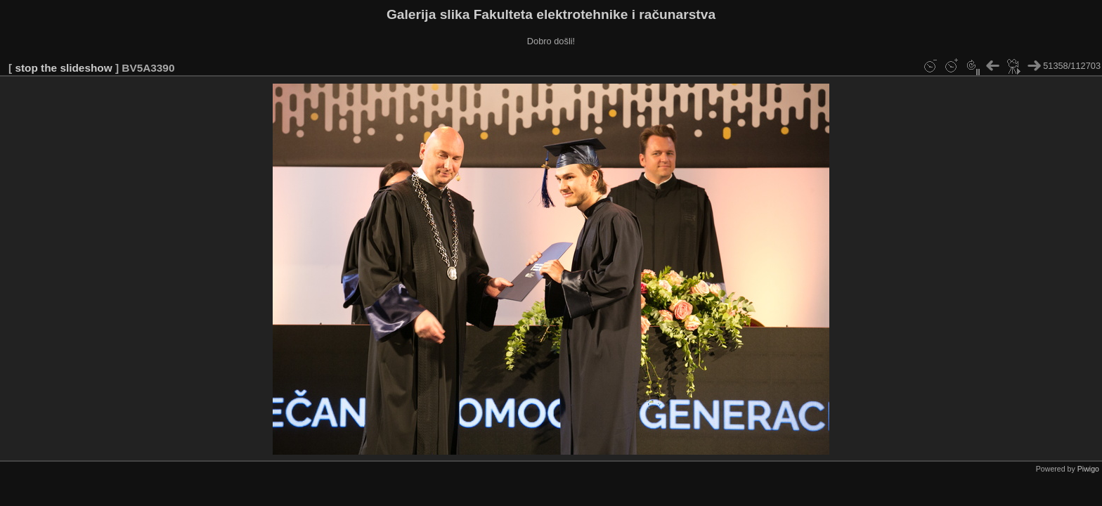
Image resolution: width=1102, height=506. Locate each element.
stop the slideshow (63, 68)
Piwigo (1088, 469)
